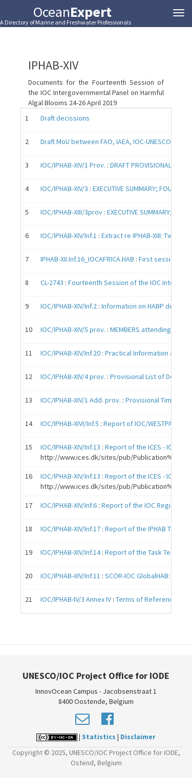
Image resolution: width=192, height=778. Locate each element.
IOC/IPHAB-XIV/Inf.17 (70, 528)
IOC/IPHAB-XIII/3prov (71, 212)
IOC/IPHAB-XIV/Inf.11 (70, 575)
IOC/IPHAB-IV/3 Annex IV (75, 599)
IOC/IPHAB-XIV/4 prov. (72, 376)
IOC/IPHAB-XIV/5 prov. (72, 329)
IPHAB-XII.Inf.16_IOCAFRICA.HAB (87, 259)
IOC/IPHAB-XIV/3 (65, 188)
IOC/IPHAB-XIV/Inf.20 (70, 353)
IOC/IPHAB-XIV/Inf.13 (70, 447)
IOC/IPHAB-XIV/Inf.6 (68, 505)
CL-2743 (51, 282)
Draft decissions (65, 118)
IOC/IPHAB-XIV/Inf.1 (68, 235)
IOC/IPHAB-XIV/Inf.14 (70, 552)
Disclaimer (138, 736)
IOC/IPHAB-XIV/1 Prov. (72, 165)
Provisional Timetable (158, 400)
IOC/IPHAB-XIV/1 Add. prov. (80, 400)
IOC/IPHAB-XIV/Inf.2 (68, 306)
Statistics (99, 736)
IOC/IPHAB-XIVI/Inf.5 (69, 423)
